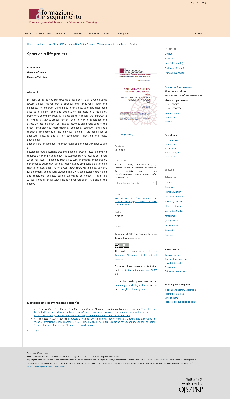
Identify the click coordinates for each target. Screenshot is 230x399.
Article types (170, 148)
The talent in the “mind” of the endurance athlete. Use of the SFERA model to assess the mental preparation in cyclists (94, 311)
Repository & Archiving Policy (130, 285)
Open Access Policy (174, 254)
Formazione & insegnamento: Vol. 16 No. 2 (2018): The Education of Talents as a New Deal (82, 315)
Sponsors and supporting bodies (180, 301)
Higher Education (173, 191)
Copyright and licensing (176, 258)
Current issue (43, 33)
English (168, 53)
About (25, 33)
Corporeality (170, 187)
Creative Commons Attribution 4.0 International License (136, 254)
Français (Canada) (174, 72)
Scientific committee (174, 293)
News (107, 33)
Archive (168, 121)
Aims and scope (172, 113)
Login (205, 2)
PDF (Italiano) (126, 134)
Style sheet (170, 156)
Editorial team (171, 297)
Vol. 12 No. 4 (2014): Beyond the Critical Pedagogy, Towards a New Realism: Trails (87, 44)
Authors (92, 33)
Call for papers (123, 33)
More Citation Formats (128, 183)
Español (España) (174, 63)
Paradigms (170, 215)
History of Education (174, 196)
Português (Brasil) (174, 68)
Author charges (172, 152)
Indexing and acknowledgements (180, 289)
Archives (78, 33)
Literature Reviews (173, 206)
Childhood (169, 182)
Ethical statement (173, 262)
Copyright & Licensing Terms (132, 289)
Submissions (170, 117)
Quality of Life (171, 220)
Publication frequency (175, 270)
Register (195, 2)
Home (30, 44)
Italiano (169, 58)
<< (28, 330)
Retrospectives (172, 225)
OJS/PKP (161, 360)
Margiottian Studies (174, 210)
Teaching (169, 234)
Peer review (170, 266)
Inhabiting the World (174, 201)
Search (200, 33)
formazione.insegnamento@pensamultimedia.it (47, 366)
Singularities (170, 230)
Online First (62, 33)
